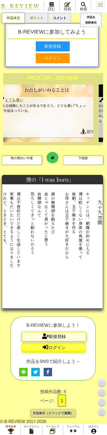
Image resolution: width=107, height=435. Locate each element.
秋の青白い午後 (22, 158)
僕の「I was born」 (50, 179)
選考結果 (11, 430)
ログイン (93, 430)
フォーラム (73, 429)
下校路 (83, 158)
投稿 (67, 7)
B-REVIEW (20, 6)
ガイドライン (31, 430)
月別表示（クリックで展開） (53, 413)
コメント (60, 18)
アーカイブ (52, 430)
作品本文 (13, 18)
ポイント (36, 18)
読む (51, 7)
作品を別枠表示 (91, 19)
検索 (83, 7)
